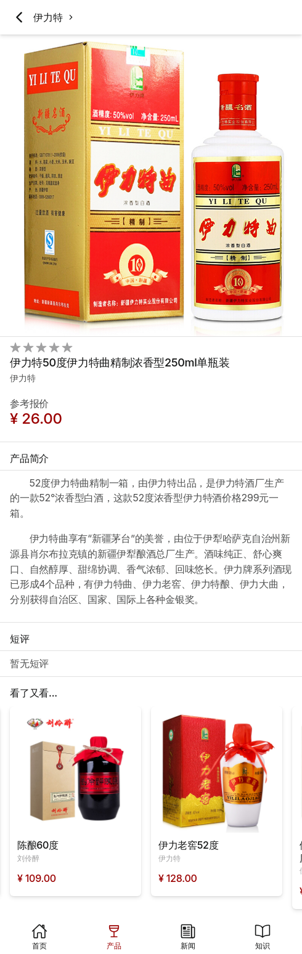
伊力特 (47, 17)
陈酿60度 (38, 845)
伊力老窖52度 (188, 845)
